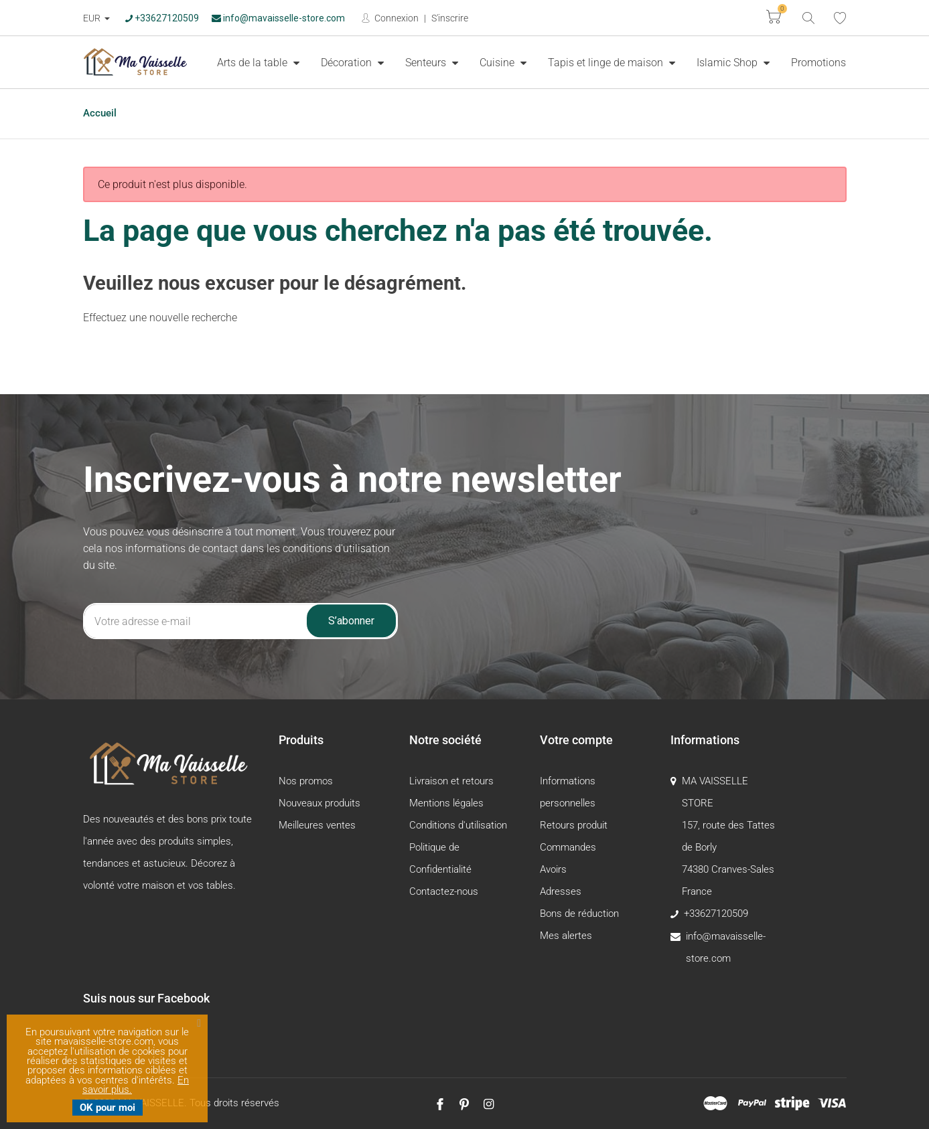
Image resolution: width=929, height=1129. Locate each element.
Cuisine (498, 62)
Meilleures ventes (317, 825)
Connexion (395, 18)
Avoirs (553, 869)
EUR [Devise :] (92, 18)
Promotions (818, 62)
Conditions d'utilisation (458, 825)
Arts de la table (253, 62)
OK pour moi (107, 1108)
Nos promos (306, 781)
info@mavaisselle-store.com (278, 18)
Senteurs (427, 62)
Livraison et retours (451, 781)
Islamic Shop (728, 62)
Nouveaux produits (319, 803)
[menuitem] (258, 62)
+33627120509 (162, 18)
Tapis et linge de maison (607, 62)
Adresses (560, 891)
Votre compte (576, 740)
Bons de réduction (579, 913)
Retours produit (574, 825)
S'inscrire (449, 18)
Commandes (568, 847)
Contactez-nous (443, 891)
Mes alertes (566, 936)
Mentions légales (446, 803)
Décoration (347, 62)
